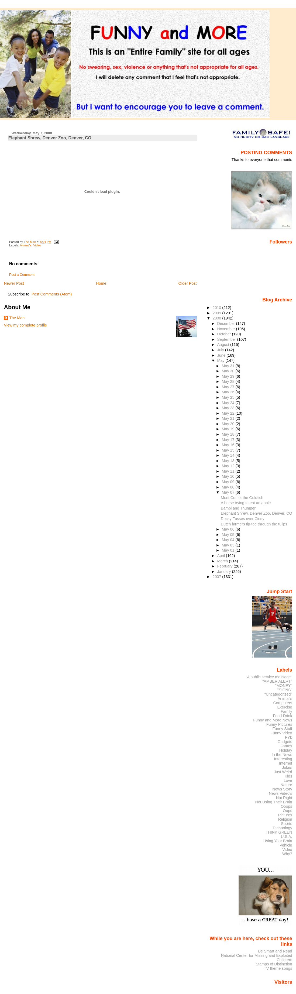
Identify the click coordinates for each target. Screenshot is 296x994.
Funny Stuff (282, 729)
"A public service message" (269, 677)
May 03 (229, 545)
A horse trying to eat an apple (246, 503)
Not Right (284, 798)
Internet (285, 763)
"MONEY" (283, 685)
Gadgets (284, 742)
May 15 (229, 450)
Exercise (284, 707)
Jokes (287, 767)
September (227, 339)
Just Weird (283, 772)
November (226, 329)
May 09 (229, 482)
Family (286, 711)
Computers (282, 703)
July (221, 350)
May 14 (229, 455)
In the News (282, 754)
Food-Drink (282, 716)
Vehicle (286, 845)
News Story (282, 789)
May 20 (229, 424)
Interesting (283, 759)
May (221, 360)
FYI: (288, 737)
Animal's (25, 245)
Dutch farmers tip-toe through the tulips (254, 524)
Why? (287, 854)
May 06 (229, 529)
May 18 (229, 434)
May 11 (229, 471)
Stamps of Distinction (274, 964)
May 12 (229, 466)
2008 (217, 318)
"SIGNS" (284, 690)
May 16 (229, 445)
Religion (285, 819)
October (224, 334)
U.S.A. (286, 836)
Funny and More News (272, 720)
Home (101, 283)
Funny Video (281, 733)
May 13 (229, 461)
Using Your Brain (277, 841)
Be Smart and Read (275, 951)
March (223, 561)
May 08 (229, 487)
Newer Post (14, 283)
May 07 (229, 492)
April (221, 555)
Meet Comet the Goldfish (242, 498)
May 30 (229, 371)
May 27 (229, 387)
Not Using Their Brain (273, 802)
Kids (288, 776)
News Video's (280, 793)
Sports (286, 823)
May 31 (229, 366)
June (222, 355)
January (224, 571)
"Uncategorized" (278, 694)
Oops (287, 811)
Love (288, 780)
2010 (217, 307)
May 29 (229, 376)
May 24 (229, 403)
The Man (17, 318)
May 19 (229, 429)
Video (37, 245)
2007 (217, 577)
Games (286, 746)
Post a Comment (22, 275)
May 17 (229, 440)
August (223, 344)
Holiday (285, 750)
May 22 (229, 413)
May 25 (229, 397)
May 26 (229, 392)
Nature (286, 785)
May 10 (229, 476)
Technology (282, 828)
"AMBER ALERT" (277, 681)
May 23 (229, 408)
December (226, 323)
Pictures (285, 815)
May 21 (229, 418)
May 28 (229, 381)
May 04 (229, 540)
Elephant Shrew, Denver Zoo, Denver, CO (256, 513)
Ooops (286, 806)
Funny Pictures (279, 724)
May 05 (229, 534)
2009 (217, 313)
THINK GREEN (279, 832)
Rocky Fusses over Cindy (242, 519)
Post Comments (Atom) (52, 294)
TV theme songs (278, 968)
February (225, 566)
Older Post (187, 283)
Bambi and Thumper (238, 508)
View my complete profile (25, 325)
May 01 (229, 550)
